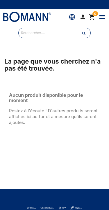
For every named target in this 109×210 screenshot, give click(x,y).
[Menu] (102, 17)
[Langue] (72, 17)
